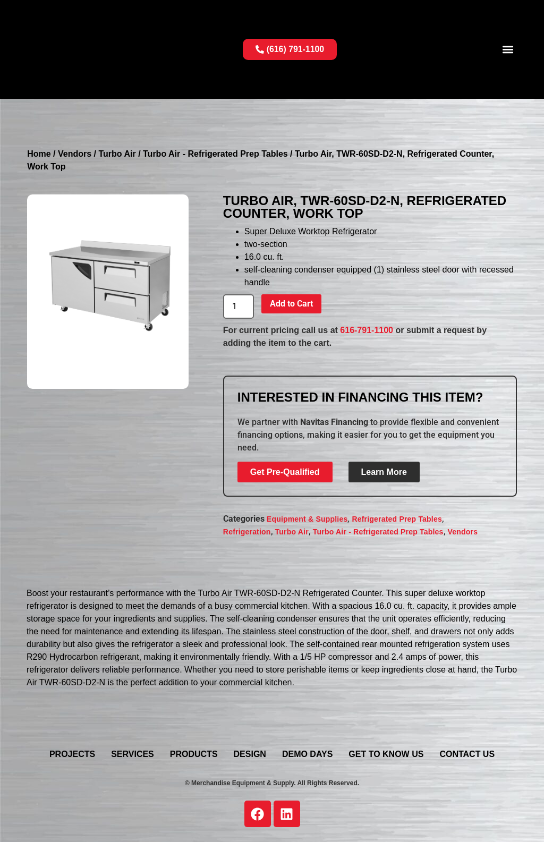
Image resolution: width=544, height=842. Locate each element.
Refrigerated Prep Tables (397, 519)
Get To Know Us (385, 754)
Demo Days (307, 754)
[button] (508, 49)
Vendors (74, 153)
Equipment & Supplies (307, 519)
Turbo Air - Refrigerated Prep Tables (215, 153)
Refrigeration (247, 532)
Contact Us (467, 754)
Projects (72, 754)
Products (194, 754)
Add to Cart (291, 304)
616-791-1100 (366, 330)
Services (132, 754)
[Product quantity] (238, 306)
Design (250, 754)
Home (38, 153)
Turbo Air (116, 153)
